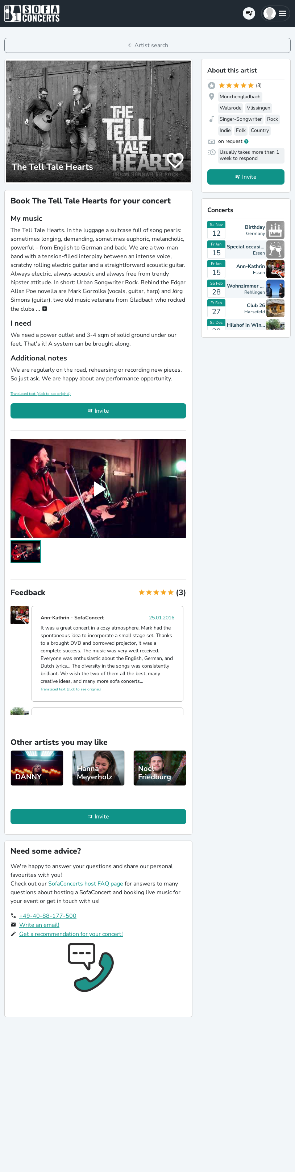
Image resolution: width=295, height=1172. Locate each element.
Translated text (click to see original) (41, 393)
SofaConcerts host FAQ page (85, 884)
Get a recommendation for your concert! (71, 934)
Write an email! (39, 925)
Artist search (151, 45)
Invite (102, 411)
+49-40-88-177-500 (47, 916)
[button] (275, 13)
